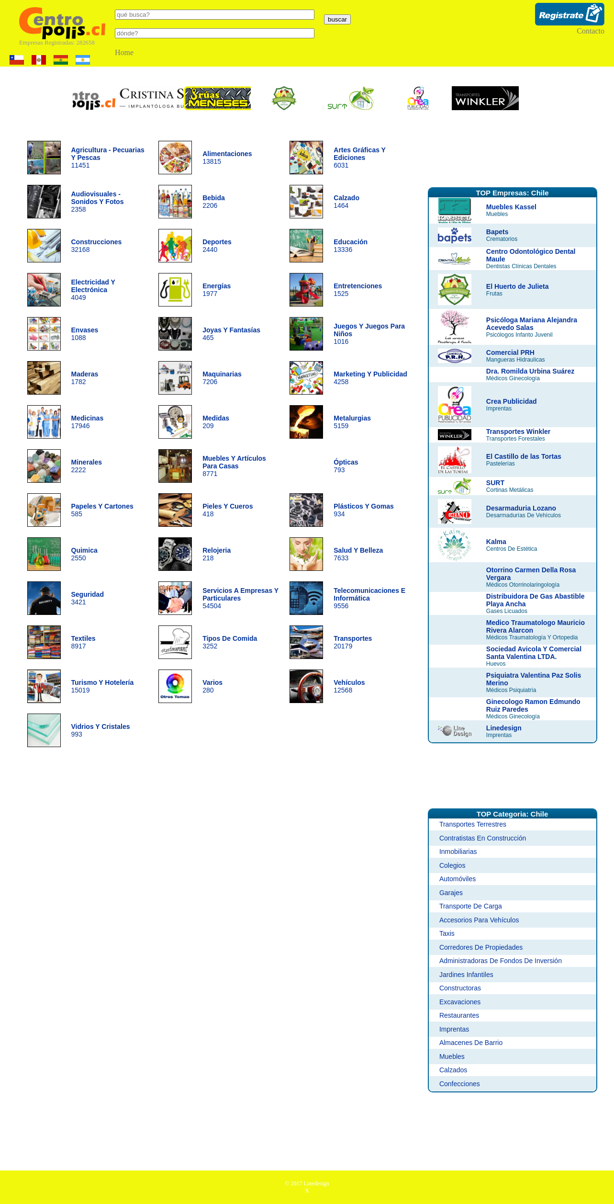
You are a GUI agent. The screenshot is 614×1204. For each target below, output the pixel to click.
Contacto (590, 31)
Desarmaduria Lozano (521, 508)
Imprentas (454, 1029)
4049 (93, 289)
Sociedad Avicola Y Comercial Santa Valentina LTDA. (533, 652)
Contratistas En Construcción (482, 838)
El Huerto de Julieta (517, 286)
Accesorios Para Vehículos (479, 920)
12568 (349, 686)
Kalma (496, 541)
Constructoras (460, 988)
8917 (83, 642)
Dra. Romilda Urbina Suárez (530, 371)
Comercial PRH (510, 352)
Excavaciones (459, 1002)
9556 (369, 598)
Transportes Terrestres (472, 824)
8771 (234, 465)
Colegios (452, 865)
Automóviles (457, 879)
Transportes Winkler (518, 431)
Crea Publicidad (511, 401)
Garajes (451, 893)
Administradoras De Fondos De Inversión (500, 961)
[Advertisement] (512, 155)
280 (212, 686)
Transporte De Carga (470, 906)
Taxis (447, 933)
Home (124, 52)
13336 (351, 245)
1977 (216, 289)
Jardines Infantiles (466, 974)
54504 (240, 598)
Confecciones (459, 1084)
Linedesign (504, 728)
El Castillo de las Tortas (523, 456)
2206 (213, 201)
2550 (84, 554)
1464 (346, 201)
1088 (85, 333)
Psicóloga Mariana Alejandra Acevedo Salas (531, 323)
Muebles (452, 1056)
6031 (359, 157)
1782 (85, 378)
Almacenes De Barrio (470, 1042)
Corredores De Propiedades (481, 947)
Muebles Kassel (511, 207)
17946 (87, 422)
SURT (495, 483)
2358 (97, 201)
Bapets (497, 232)
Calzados (453, 1070)
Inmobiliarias (458, 851)
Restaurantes (459, 1015)
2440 (217, 245)
